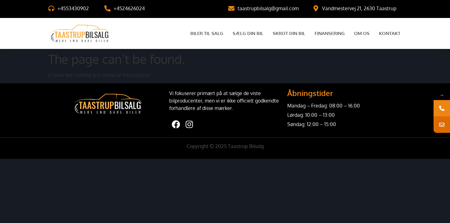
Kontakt (389, 33)
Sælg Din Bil (248, 33)
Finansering (330, 33)
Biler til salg (206, 33)
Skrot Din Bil (289, 33)
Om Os (362, 33)
